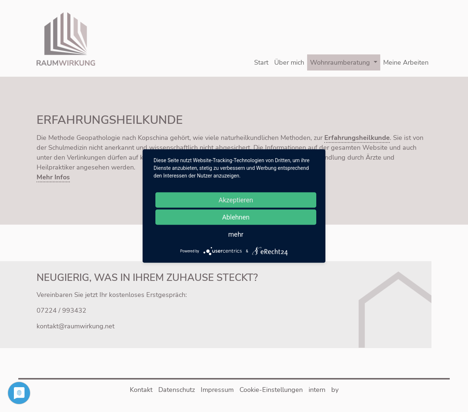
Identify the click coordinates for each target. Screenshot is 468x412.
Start (261, 62)
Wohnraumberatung (340, 62)
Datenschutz (176, 389)
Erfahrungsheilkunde (357, 137)
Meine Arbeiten (406, 62)
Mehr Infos (53, 177)
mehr (235, 234)
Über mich (289, 62)
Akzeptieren (236, 200)
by (335, 389)
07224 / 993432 (61, 310)
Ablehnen (235, 217)
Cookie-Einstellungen (271, 389)
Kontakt (141, 389)
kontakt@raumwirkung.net (75, 326)
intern (317, 389)
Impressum (217, 389)
